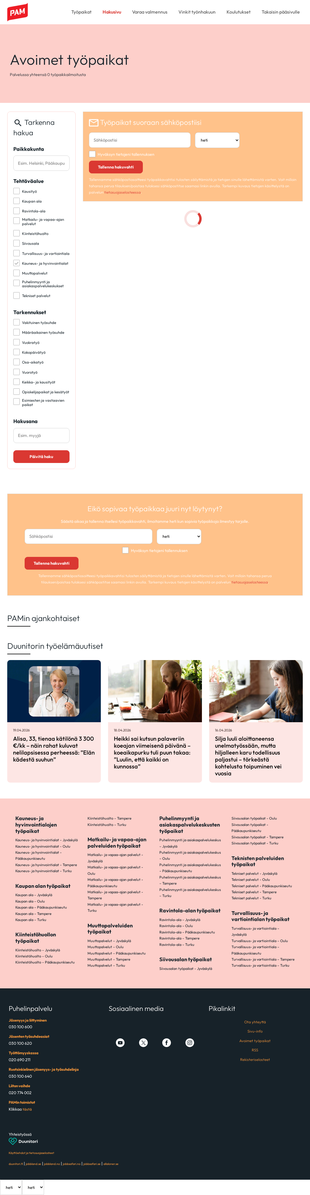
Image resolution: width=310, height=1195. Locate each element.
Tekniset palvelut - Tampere (254, 892)
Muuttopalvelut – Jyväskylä (109, 940)
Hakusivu (112, 12)
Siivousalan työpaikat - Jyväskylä (185, 968)
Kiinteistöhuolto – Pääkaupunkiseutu (45, 962)
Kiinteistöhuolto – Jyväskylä (37, 950)
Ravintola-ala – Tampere (179, 938)
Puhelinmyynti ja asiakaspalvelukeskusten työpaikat (189, 824)
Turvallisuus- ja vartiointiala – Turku (260, 965)
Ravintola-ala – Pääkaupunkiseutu (187, 932)
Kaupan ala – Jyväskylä (33, 894)
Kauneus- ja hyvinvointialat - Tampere (46, 864)
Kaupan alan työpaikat (42, 886)
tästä (27, 1109)
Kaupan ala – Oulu (30, 901)
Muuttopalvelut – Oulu (105, 946)
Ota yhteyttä (255, 1022)
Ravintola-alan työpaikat (189, 910)
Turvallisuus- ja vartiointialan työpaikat (260, 916)
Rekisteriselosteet (255, 1059)
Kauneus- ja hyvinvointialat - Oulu (42, 846)
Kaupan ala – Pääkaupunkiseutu (41, 907)
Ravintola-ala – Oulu (176, 925)
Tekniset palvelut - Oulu (250, 879)
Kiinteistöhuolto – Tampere (109, 818)
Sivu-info (254, 1031)
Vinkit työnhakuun (197, 12)
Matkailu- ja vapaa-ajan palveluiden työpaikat (116, 842)
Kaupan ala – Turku (30, 919)
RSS (255, 1050)
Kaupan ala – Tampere (33, 913)
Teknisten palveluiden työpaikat (257, 861)
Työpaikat (81, 12)
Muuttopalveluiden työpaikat (110, 928)
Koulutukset (239, 12)
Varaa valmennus (149, 12)
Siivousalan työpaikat (185, 959)
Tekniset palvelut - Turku (251, 898)
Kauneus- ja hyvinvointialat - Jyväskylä (46, 840)
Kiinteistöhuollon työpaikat (35, 937)
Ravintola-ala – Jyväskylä (179, 919)
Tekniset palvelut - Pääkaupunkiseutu (261, 885)
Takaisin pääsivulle (281, 12)
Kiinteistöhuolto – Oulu (34, 956)
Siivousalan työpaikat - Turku (254, 843)
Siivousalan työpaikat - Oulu (254, 818)
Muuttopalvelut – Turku (106, 965)
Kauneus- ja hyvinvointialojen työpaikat (36, 824)
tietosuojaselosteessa (122, 192)
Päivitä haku (41, 456)
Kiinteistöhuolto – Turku (106, 824)
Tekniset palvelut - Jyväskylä (254, 873)
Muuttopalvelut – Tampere (108, 959)
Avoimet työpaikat (255, 1040)
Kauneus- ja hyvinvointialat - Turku (43, 870)
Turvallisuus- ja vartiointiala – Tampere (263, 959)
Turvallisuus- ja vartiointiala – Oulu (259, 940)
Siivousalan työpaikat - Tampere (257, 837)
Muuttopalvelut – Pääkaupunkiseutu (116, 953)
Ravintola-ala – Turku (176, 944)
